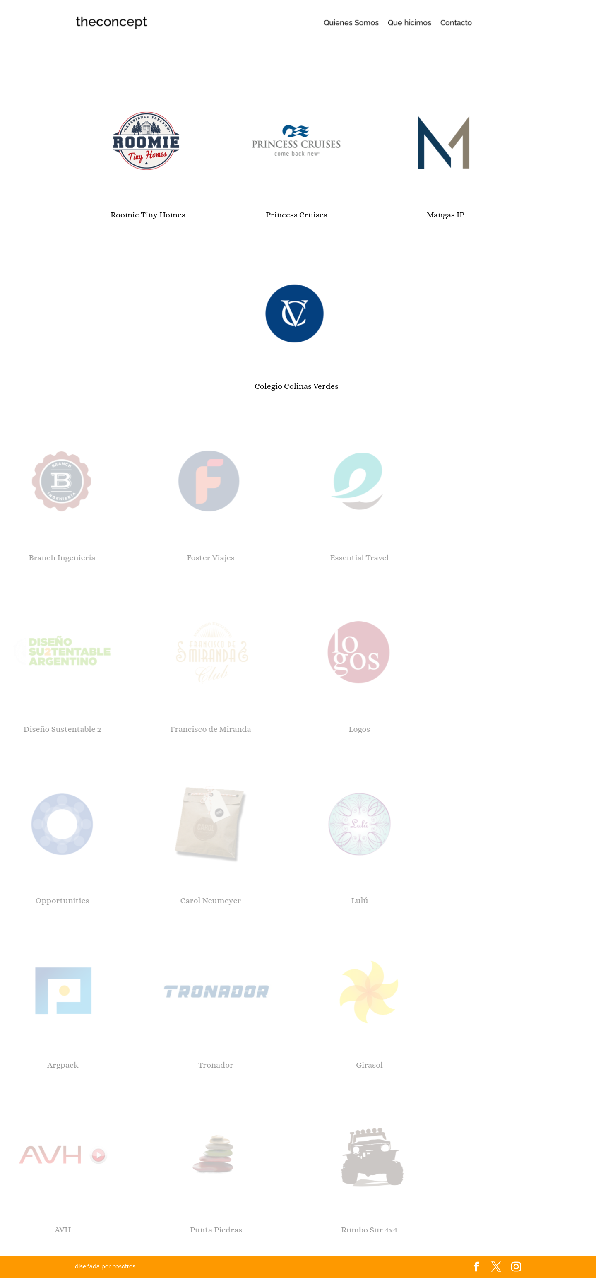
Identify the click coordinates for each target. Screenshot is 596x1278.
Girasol (313, 1065)
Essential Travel (301, 557)
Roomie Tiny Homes (95, 214)
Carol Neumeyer (152, 900)
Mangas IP (393, 214)
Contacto (419, 23)
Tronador (160, 1065)
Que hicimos (387, 23)
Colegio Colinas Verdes (245, 386)
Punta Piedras (161, 1230)
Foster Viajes (152, 557)
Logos (301, 729)
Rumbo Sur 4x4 (314, 1230)
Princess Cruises (245, 214)
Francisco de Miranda (152, 729)
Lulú (301, 900)
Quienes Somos (347, 23)
